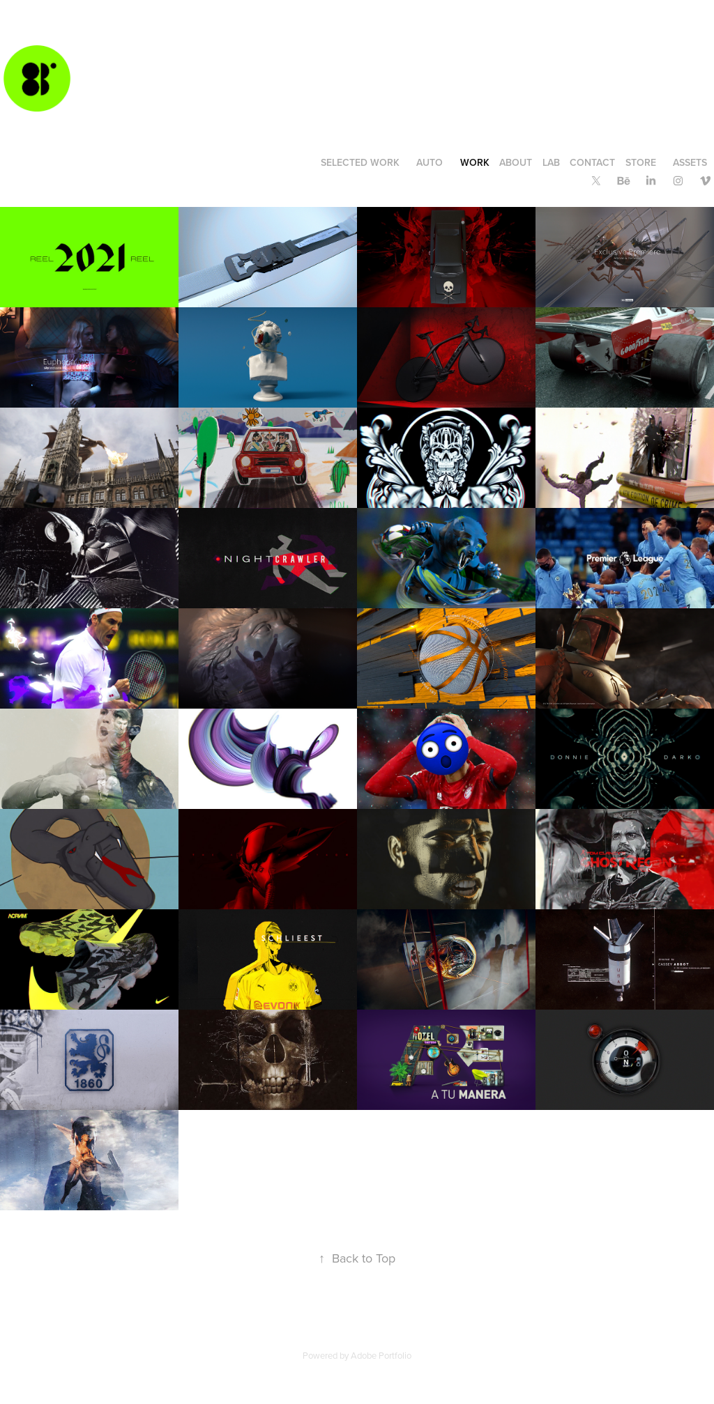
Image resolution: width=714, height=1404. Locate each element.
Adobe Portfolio (381, 1355)
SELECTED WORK (360, 162)
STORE (640, 162)
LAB (551, 162)
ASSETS (690, 162)
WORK (474, 162)
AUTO (429, 162)
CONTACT (592, 162)
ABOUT (515, 162)
